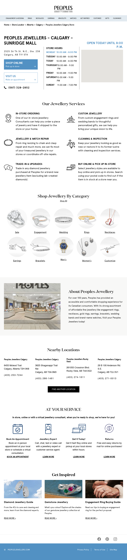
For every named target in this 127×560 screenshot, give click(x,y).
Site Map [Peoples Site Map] (113, 550)
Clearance (117, 18)
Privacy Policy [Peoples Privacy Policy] (83, 550)
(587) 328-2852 (17, 87)
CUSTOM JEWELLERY (90, 113)
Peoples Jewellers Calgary (15, 359)
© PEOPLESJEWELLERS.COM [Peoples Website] (17, 550)
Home (6, 25)
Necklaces (40, 18)
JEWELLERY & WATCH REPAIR (32, 138)
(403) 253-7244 (13, 375)
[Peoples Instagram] (115, 539)
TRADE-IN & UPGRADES (29, 163)
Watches (73, 18)
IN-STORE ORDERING (28, 113)
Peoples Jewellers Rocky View (77, 360)
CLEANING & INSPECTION (92, 138)
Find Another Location (63, 389)
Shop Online (21, 64)
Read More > (10, 518)
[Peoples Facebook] (99, 539)
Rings (30, 18)
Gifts (107, 18)
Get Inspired (85, 18)
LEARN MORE (48, 457)
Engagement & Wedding (15, 18)
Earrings (51, 18)
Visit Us (21, 78)
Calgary (39, 25)
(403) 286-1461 (44, 378)
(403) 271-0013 (107, 378)
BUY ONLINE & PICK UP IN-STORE (97, 163)
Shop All (63, 201)
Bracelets (62, 18)
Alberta (30, 25)
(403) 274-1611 (75, 377)
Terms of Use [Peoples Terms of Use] (99, 550)
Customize (97, 18)
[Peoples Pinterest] (107, 539)
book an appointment (18, 457)
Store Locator (18, 25)
